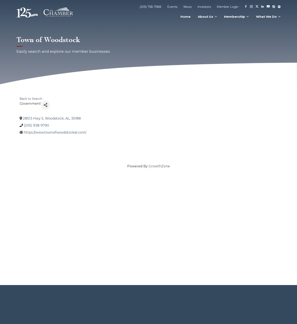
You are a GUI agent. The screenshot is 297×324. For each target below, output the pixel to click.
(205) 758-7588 (150, 7)
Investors (204, 7)
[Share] (45, 105)
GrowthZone (159, 166)
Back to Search (31, 99)
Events (172, 7)
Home (185, 17)
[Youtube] (268, 7)
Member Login (227, 7)
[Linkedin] (262, 7)
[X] (257, 7)
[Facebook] (245, 7)
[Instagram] (251, 7)
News (187, 7)
